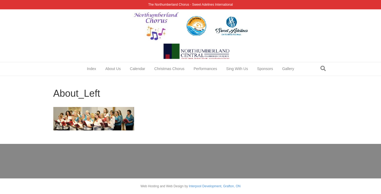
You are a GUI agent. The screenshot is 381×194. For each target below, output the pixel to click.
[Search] (323, 68)
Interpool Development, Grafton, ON (214, 186)
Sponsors (265, 69)
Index (91, 69)
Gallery (288, 69)
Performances (205, 69)
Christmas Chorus (169, 69)
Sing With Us (237, 69)
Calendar (137, 69)
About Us (113, 69)
